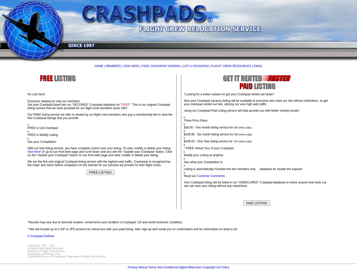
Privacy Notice (137, 267)
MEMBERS (113, 66)
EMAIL (258, 66)
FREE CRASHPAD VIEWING (161, 66)
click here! (34, 151)
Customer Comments (211, 176)
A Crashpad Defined (41, 236)
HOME (98, 66)
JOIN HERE (131, 66)
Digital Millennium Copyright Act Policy (204, 267)
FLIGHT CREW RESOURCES (231, 66)
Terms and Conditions (162, 267)
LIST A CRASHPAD (195, 66)
